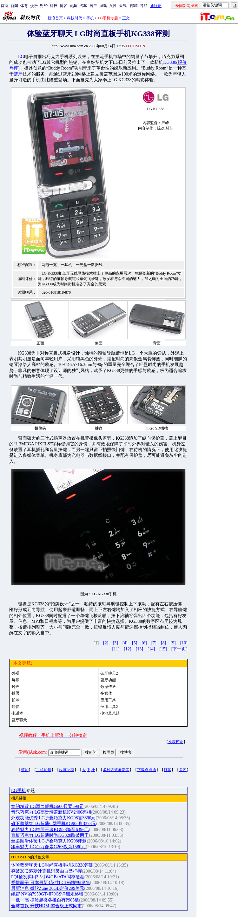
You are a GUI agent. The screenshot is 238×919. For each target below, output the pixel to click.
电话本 (17, 713)
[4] (125, 643)
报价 (182, 62)
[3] (115, 643)
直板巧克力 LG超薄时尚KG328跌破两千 (50, 835)
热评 (13, 68)
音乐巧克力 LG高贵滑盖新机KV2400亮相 (51, 812)
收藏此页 (66, 770)
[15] (163, 649)
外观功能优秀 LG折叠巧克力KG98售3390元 (53, 818)
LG (21, 56)
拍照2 (16, 700)
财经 (44, 5)
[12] (127, 649)
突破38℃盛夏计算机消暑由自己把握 (46, 871)
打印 (167, 770)
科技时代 (74, 18)
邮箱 (134, 5)
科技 (53, 5)
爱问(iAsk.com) (32, 752)
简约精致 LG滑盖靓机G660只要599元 (47, 806)
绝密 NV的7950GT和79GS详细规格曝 (47, 894)
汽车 (83, 5)
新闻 (14, 5)
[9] (172, 643)
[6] (144, 643)
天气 (123, 5)
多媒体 (106, 693)
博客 (63, 5)
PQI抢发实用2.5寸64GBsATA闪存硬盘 (47, 877)
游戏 (103, 5)
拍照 (15, 693)
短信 (15, 706)
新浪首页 (55, 18)
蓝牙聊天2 (109, 673)
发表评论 (175, 742)
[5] (134, 643)
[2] (105, 643)
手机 (90, 18)
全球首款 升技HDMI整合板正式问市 (46, 905)
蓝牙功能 (108, 680)
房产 (93, 5)
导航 (144, 5)
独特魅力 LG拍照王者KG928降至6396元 (50, 829)
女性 (113, 5)
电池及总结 (110, 713)
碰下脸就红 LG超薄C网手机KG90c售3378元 (53, 823)
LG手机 (18, 790)
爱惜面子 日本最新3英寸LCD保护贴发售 (50, 882)
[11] (116, 649)
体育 (24, 5)
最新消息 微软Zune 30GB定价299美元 (47, 888)
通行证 (156, 5)
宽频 (73, 5)
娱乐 (34, 5)
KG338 (169, 62)
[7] (153, 643)
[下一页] (179, 649)
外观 (15, 673)
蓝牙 (18, 74)
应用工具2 (109, 706)
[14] (151, 649)
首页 (4, 5)
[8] (163, 643)
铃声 (15, 686)
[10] (184, 643)
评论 (25, 770)
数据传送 (108, 686)
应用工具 (108, 700)
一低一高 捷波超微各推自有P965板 (45, 900)
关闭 (183, 770)
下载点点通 (146, 770)
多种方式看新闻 (116, 770)
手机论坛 (43, 770)
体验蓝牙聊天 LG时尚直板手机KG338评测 (52, 865)
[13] (139, 649)
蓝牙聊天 (19, 720)
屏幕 (15, 680)
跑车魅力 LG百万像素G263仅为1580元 (48, 846)
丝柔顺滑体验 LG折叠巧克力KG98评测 (49, 841)
